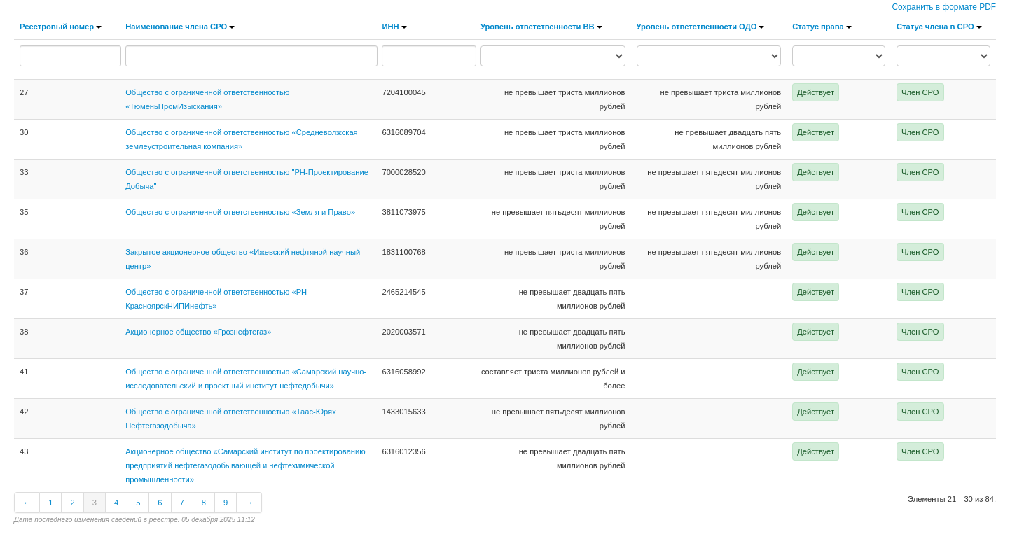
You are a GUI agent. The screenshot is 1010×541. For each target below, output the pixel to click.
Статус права (822, 26)
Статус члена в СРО (939, 26)
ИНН (394, 26)
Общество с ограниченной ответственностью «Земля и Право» (240, 212)
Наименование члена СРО (180, 26)
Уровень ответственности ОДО (701, 26)
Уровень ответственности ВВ (541, 26)
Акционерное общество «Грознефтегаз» (198, 332)
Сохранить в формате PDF (944, 7)
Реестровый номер (61, 26)
